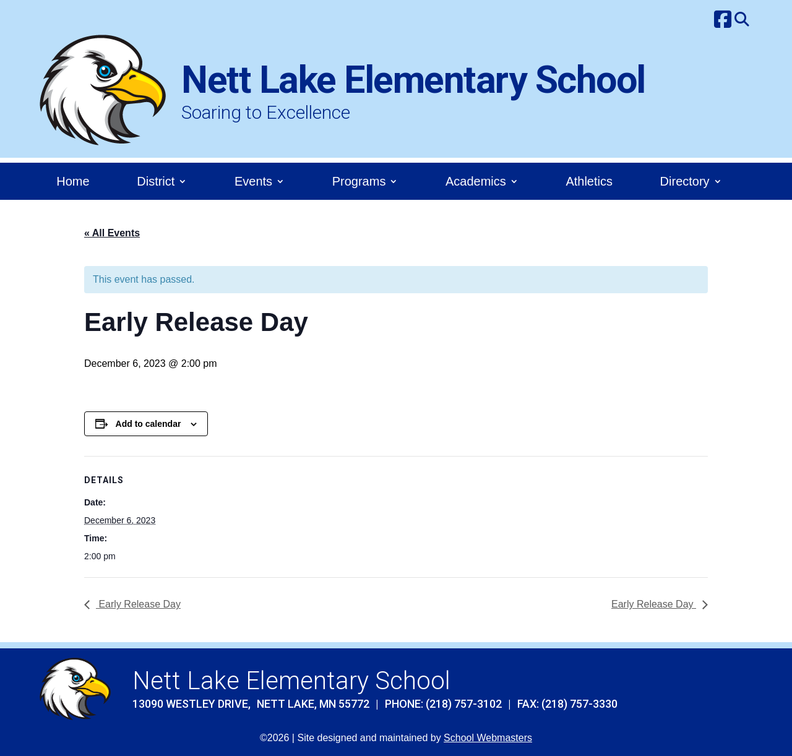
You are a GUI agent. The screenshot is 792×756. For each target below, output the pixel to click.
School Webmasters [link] (488, 737)
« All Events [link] (112, 233)
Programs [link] (359, 182)
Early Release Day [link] (138, 604)
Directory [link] (685, 182)
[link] (722, 20)
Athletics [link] (589, 182)
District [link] (155, 182)
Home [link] (72, 182)
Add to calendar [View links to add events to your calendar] (148, 424)
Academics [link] (476, 182)
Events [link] (253, 182)
